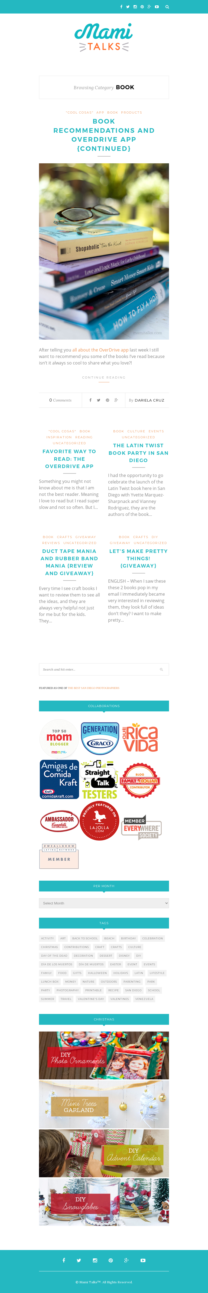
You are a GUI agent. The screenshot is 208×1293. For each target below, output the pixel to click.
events (156, 431)
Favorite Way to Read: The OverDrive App (69, 458)
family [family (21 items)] (46, 973)
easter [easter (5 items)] (115, 964)
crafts (64, 537)
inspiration (59, 437)
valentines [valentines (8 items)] (119, 998)
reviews (51, 543)
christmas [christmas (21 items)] (49, 947)
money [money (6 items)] (70, 981)
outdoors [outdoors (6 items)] (109, 981)
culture (136, 431)
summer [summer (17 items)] (47, 998)
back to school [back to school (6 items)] (85, 938)
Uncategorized (69, 443)
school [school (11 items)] (154, 990)
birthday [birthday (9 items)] (128, 938)
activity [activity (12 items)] (47, 938)
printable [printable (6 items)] (93, 990)
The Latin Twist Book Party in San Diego (139, 452)
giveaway (86, 537)
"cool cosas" (80, 112)
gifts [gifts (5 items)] (77, 973)
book (112, 112)
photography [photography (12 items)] (68, 990)
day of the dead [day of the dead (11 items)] (54, 955)
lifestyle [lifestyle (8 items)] (157, 973)
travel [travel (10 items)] (66, 998)
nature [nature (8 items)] (89, 981)
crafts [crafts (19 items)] (116, 947)
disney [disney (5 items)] (124, 955)
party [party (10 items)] (45, 990)
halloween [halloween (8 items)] (97, 973)
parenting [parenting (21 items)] (132, 981)
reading (84, 437)
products (131, 112)
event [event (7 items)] (132, 964)
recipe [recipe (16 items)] (113, 990)
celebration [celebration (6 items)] (152, 938)
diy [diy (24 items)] (138, 955)
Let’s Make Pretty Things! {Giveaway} (138, 558)
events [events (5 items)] (149, 964)
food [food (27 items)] (62, 973)
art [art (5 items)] (63, 938)
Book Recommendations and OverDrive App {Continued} (104, 135)
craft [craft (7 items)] (100, 947)
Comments (60, 400)
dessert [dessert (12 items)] (106, 955)
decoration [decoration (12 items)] (83, 955)
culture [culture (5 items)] (134, 947)
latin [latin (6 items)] (139, 973)
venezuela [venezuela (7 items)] (144, 998)
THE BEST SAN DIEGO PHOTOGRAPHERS (93, 688)
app (100, 112)
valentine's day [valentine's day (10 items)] (91, 998)
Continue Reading (104, 379)
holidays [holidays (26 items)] (120, 973)
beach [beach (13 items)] (109, 938)
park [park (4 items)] (151, 981)
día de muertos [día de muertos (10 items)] (91, 964)
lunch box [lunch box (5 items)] (50, 981)
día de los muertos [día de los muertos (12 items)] (56, 964)
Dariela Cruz (149, 400)
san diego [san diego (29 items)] (133, 990)
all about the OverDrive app (100, 350)
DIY (155, 537)
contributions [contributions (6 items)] (76, 947)
